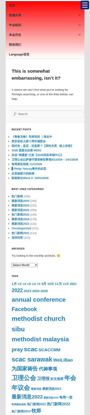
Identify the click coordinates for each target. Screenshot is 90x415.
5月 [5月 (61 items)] (29, 284)
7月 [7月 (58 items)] (39, 284)
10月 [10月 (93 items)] (51, 284)
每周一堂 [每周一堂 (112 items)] (65, 397)
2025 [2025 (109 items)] (44, 291)
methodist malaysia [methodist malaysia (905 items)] (40, 339)
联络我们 (15, 44)
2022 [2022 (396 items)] (17, 290)
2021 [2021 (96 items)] (73, 284)
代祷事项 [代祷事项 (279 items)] (48, 368)
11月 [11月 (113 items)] (58, 284)
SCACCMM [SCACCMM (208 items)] (49, 350)
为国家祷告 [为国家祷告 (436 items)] (25, 368)
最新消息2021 (20, 223)
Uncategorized (21, 228)
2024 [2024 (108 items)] (36, 291)
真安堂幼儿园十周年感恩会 (29, 141)
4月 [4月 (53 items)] (24, 284)
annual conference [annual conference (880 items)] (39, 299)
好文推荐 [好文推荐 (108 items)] (56, 379)
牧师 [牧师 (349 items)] (36, 410)
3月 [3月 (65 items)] (20, 284)
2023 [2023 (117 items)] (27, 291)
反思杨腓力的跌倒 (23, 173)
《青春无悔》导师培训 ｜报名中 (32, 136)
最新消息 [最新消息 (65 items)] (36, 388)
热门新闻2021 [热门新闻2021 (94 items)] (36, 404)
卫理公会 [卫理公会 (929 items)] (24, 377)
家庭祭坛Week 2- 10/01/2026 (30, 178)
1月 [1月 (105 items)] (14, 284)
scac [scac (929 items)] (31, 349)
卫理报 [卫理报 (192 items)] (43, 378)
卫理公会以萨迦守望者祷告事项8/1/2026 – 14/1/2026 (45, 159)
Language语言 (19, 54)
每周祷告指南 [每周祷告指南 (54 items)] (19, 404)
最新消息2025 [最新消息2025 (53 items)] (51, 397)
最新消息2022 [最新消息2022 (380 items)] (27, 397)
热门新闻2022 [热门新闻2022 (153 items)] (58, 404)
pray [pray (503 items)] (17, 349)
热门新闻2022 (20, 214)
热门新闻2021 (20, 233)
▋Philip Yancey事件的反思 (29, 168)
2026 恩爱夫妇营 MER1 (26, 150)
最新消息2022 (20, 210)
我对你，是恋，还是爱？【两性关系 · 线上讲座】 (42, 145)
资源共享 (45, 15)
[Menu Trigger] (84, 5)
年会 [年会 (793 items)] (70, 378)
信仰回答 (17, 237)
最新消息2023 (20, 205)
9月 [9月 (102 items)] (43, 284)
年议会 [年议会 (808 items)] (21, 387)
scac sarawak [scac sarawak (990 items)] (32, 359)
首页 (12, 5)
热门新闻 (17, 196)
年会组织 (45, 25)
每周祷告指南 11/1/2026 (27, 164)
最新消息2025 (20, 200)
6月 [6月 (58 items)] (34, 284)
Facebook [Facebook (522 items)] (24, 309)
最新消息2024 (20, 219)
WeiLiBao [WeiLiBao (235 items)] (63, 360)
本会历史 (45, 34)
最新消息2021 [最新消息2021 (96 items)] (51, 388)
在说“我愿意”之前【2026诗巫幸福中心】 (37, 155)
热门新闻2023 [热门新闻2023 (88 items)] (21, 411)
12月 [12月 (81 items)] (66, 284)
